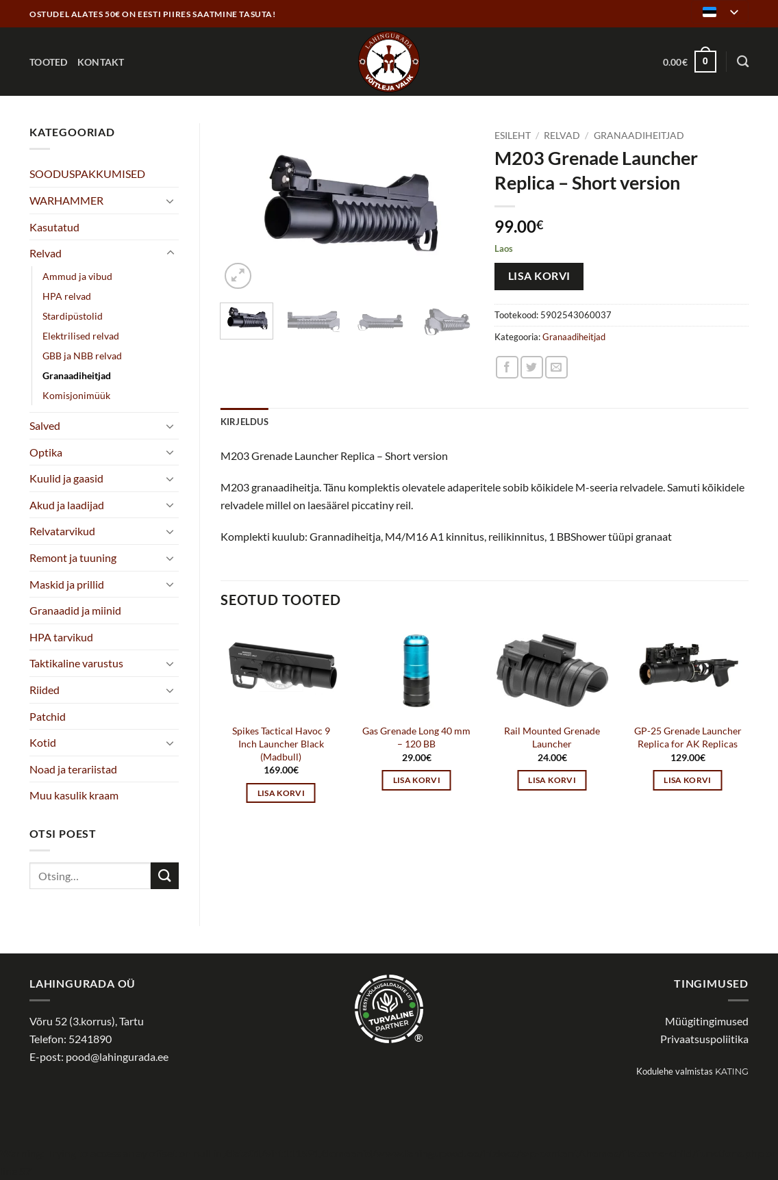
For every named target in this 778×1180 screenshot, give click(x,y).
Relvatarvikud (62, 530)
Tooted (48, 62)
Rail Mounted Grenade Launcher (552, 737)
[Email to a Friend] (556, 367)
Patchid (47, 716)
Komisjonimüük (76, 395)
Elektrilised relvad (80, 336)
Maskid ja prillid (66, 584)
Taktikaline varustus (76, 662)
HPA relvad (66, 296)
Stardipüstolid (72, 316)
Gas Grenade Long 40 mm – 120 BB (416, 737)
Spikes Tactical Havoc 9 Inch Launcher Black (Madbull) (281, 743)
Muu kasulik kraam (73, 794)
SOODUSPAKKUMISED (87, 173)
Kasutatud (54, 226)
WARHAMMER (66, 200)
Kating (732, 1071)
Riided (44, 689)
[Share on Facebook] (507, 367)
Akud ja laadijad (66, 504)
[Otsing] (743, 62)
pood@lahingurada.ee (117, 1056)
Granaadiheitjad (76, 375)
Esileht (512, 135)
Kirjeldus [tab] (244, 421)
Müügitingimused (707, 1020)
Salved (44, 425)
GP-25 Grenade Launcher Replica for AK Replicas (688, 737)
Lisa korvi (539, 276)
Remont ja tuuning (72, 557)
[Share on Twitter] (531, 367)
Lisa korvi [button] (281, 792)
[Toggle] (170, 200)
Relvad (45, 252)
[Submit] (164, 875)
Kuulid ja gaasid (66, 478)
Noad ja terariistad (73, 768)
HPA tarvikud (61, 636)
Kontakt (101, 62)
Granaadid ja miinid (75, 610)
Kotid (42, 742)
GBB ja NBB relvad (82, 355)
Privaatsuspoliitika (704, 1038)
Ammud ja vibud (77, 276)
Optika (45, 452)
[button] (689, 61)
